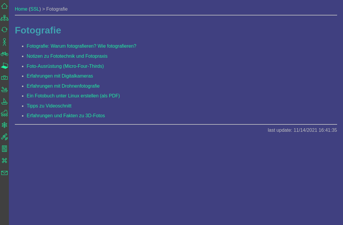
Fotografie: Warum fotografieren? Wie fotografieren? (81, 46)
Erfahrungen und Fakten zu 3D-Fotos (66, 115)
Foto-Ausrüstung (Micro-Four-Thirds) (65, 66)
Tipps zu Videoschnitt (49, 105)
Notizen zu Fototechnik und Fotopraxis (67, 56)
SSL (34, 9)
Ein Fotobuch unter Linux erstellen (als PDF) (73, 95)
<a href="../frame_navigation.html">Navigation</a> (4, 112)
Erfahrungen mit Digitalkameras (60, 75)
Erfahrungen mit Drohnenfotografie (63, 86)
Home (21, 9)
